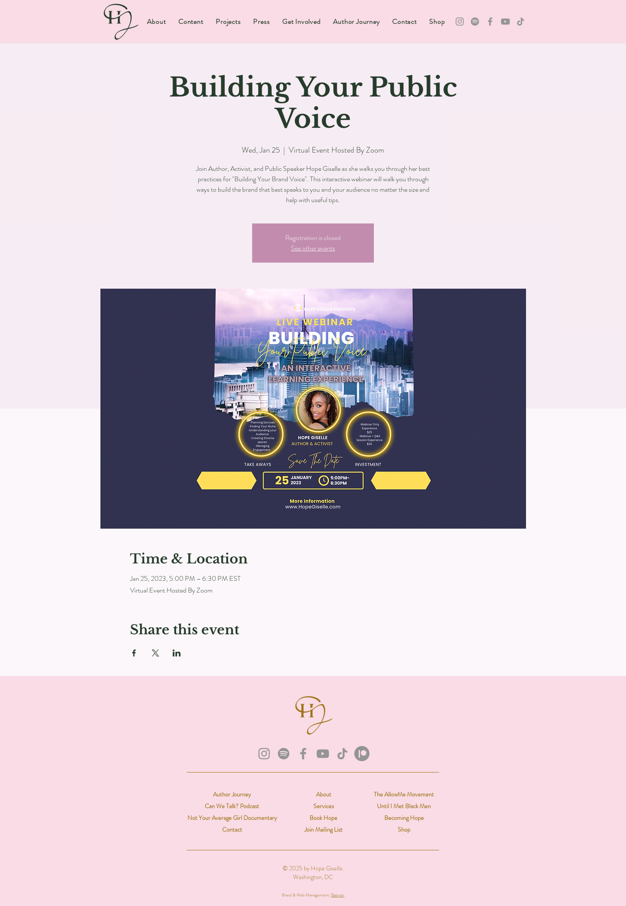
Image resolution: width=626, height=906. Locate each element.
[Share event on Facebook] (134, 653)
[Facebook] (490, 21)
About (323, 794)
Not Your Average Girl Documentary (232, 817)
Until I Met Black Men (404, 806)
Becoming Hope (404, 817)
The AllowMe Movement (404, 794)
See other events (313, 248)
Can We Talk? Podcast (232, 806)
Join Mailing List (323, 829)
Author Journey (232, 794)
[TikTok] (520, 21)
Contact (232, 829)
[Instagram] (459, 21)
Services (323, 806)
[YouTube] (505, 21)
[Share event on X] (155, 653)
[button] (190, 21)
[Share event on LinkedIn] (177, 653)
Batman (337, 895)
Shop (404, 829)
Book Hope (323, 817)
